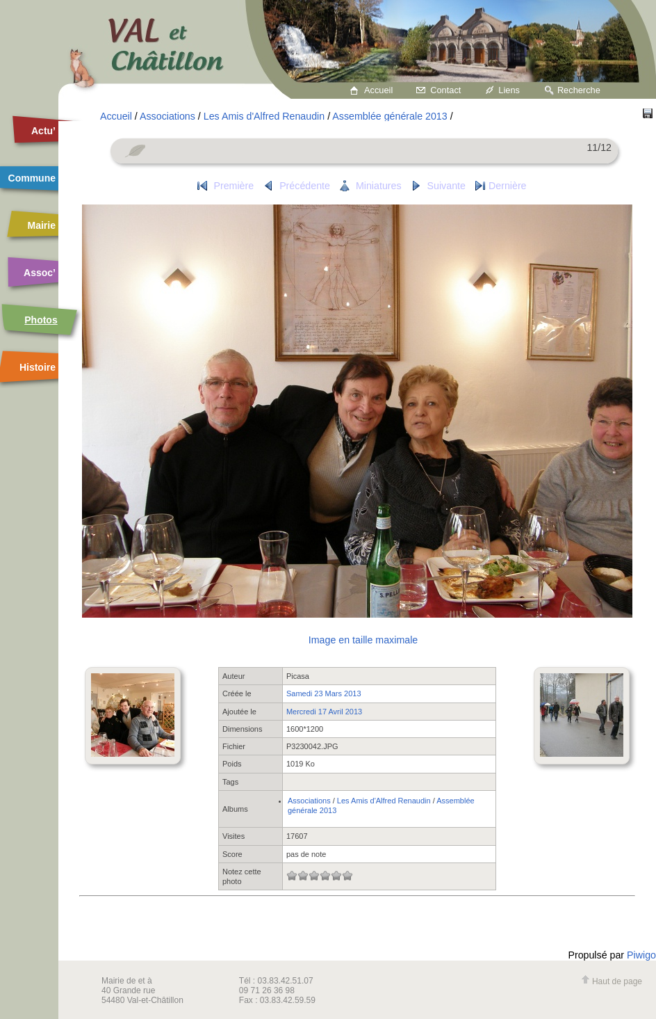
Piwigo (641, 955)
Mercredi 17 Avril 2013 (324, 711)
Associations (167, 116)
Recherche (578, 90)
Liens (509, 90)
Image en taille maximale (363, 639)
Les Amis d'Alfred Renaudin (264, 116)
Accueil (378, 90)
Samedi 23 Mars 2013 (323, 693)
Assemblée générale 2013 (389, 116)
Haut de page (611, 981)
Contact (445, 90)
